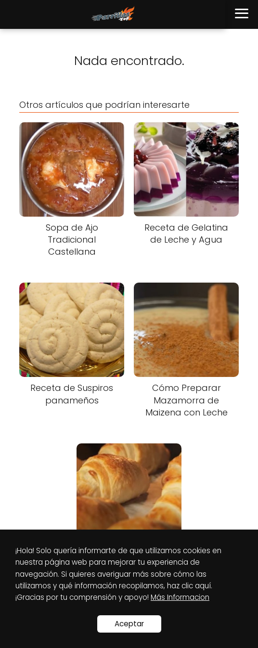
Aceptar (129, 624)
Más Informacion (180, 597)
